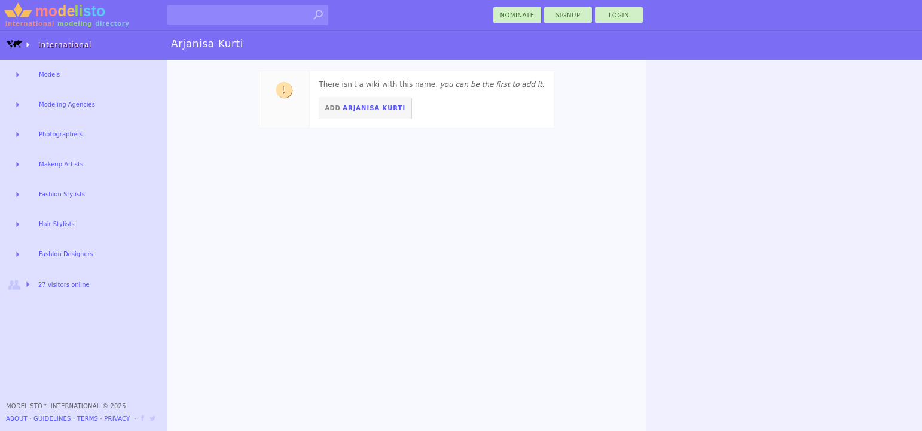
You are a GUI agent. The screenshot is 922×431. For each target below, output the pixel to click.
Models (49, 74)
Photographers (61, 134)
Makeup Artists (61, 164)
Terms (87, 418)
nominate (517, 15)
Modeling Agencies (67, 104)
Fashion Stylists (62, 194)
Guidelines (52, 418)
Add (365, 108)
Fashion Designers (66, 254)
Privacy (117, 418)
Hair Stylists (57, 224)
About (17, 418)
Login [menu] (619, 15)
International (49, 45)
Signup (568, 15)
